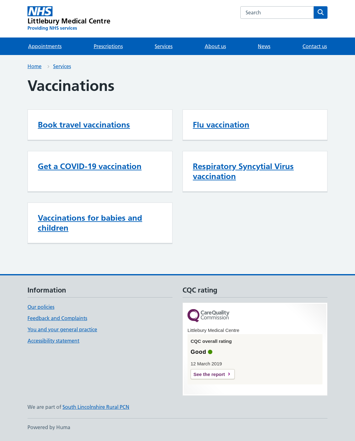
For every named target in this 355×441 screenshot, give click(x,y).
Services (163, 46)
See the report (209, 374)
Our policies (41, 307)
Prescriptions (108, 46)
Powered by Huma (49, 427)
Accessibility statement (53, 341)
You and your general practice (62, 329)
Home (35, 66)
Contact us (314, 46)
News (264, 46)
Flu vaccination (221, 125)
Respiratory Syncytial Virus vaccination (243, 171)
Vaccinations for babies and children (90, 223)
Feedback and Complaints (57, 318)
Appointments (45, 46)
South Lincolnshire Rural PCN (95, 407)
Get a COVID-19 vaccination (90, 166)
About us (215, 46)
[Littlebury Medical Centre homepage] (69, 18)
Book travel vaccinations (84, 125)
